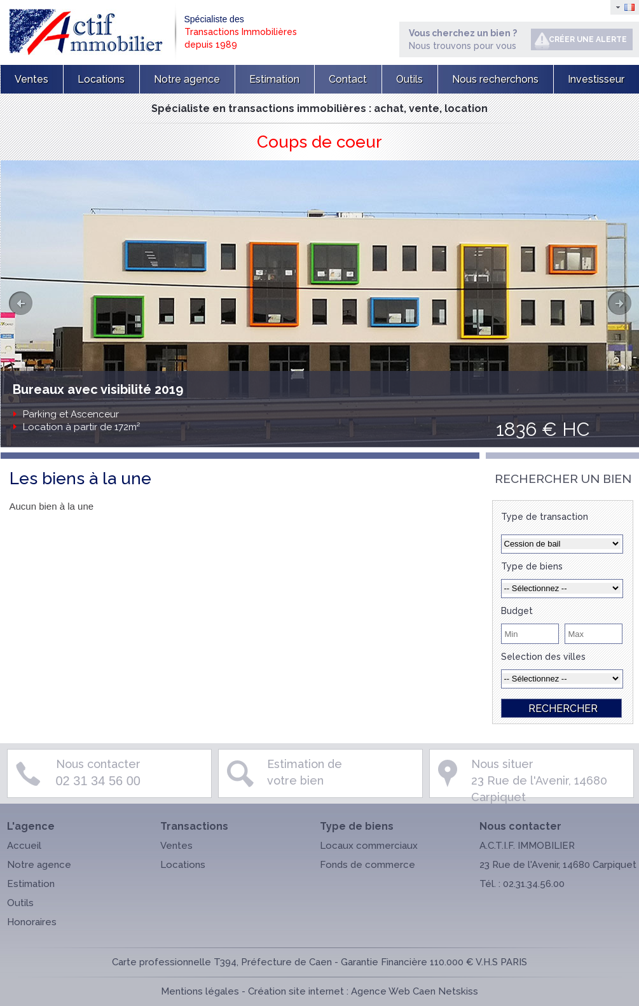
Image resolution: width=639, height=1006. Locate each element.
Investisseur (596, 79)
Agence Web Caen (393, 991)
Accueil (24, 845)
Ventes (31, 79)
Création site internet (296, 991)
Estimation (274, 79)
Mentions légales (200, 991)
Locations (101, 79)
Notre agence (187, 79)
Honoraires (32, 922)
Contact (348, 79)
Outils (409, 79)
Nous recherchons (495, 79)
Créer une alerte (588, 39)
